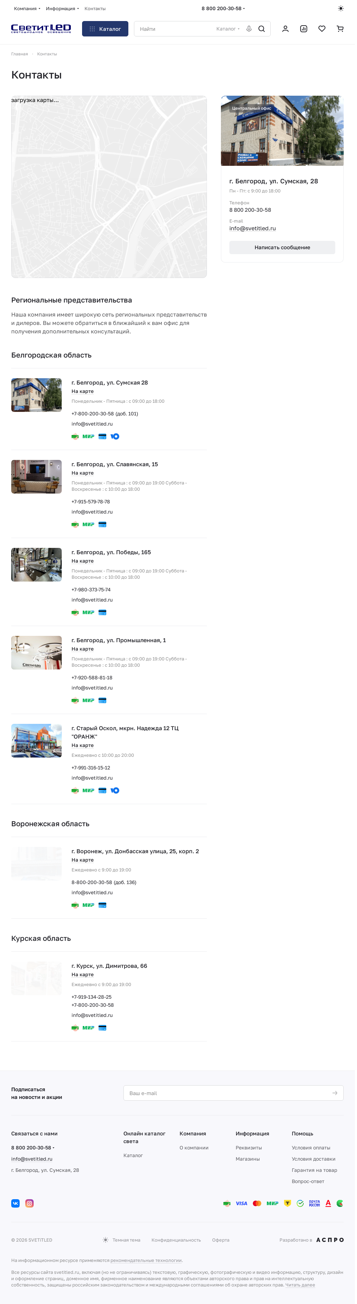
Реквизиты (249, 1147)
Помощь (302, 1133)
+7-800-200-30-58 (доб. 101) (105, 413)
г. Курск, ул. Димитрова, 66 (109, 965)
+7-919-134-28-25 (92, 997)
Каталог (133, 1155)
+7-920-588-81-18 (92, 677)
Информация (252, 1133)
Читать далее (300, 1285)
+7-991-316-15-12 (91, 767)
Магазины (248, 1159)
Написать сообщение (282, 247)
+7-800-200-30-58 (93, 1005)
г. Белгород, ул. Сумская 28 (110, 382)
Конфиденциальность (176, 1240)
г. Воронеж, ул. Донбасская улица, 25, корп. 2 (135, 851)
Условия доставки (314, 1159)
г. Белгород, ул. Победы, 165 (111, 552)
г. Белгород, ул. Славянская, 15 (115, 464)
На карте (83, 391)
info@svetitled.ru (92, 424)
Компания (193, 1133)
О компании (194, 1147)
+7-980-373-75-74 (91, 589)
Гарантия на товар (314, 1170)
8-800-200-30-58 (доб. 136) (104, 882)
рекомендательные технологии (146, 1260)
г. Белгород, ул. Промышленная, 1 (119, 640)
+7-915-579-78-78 (91, 501)
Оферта (220, 1240)
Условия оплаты (311, 1147)
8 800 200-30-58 (222, 8)
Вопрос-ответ (308, 1181)
